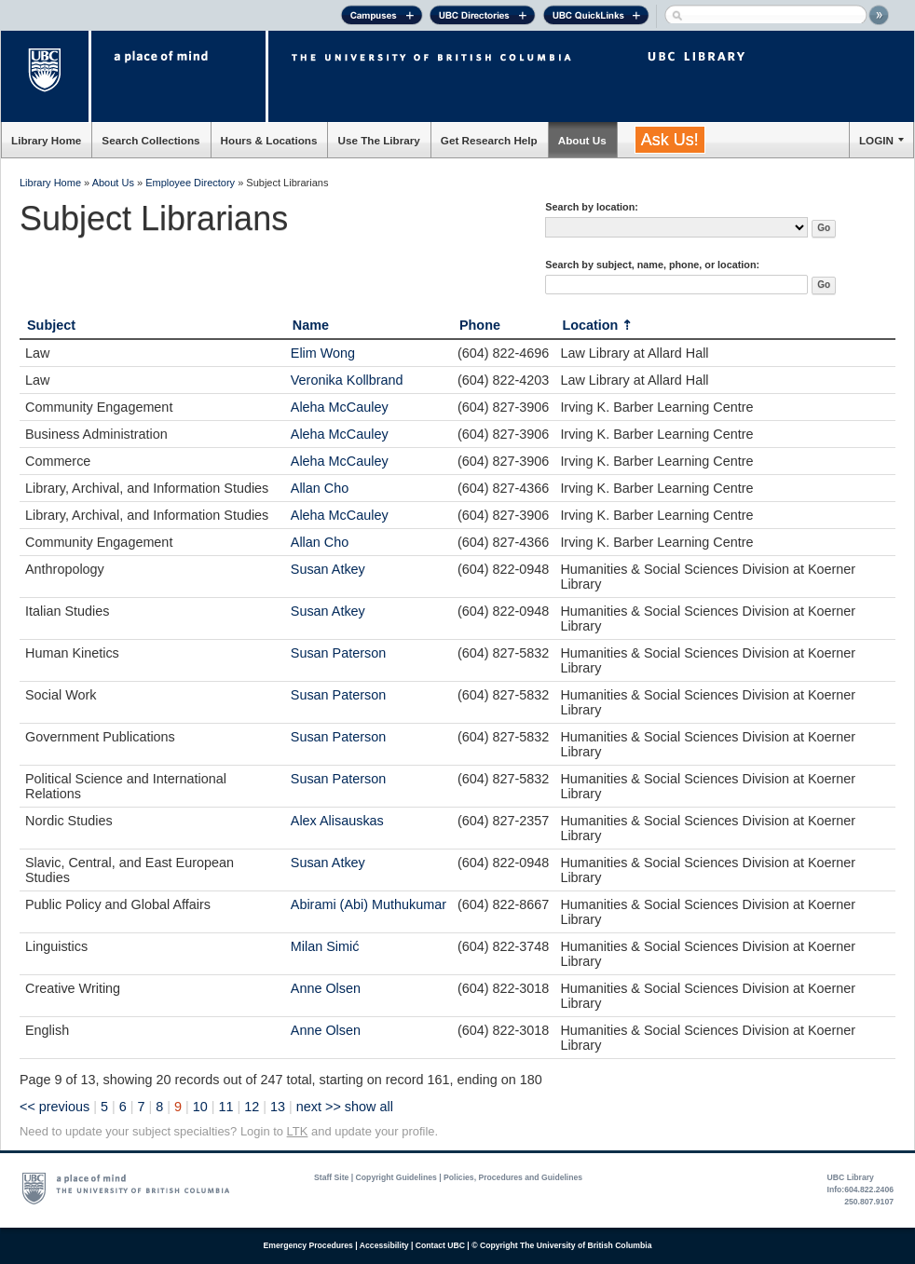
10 (200, 1106)
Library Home (46, 140)
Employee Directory (190, 182)
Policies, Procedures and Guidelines (513, 1177)
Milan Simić (325, 946)
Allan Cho (319, 488)
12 (251, 1106)
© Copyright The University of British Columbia (561, 1245)
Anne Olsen (326, 988)
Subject (51, 325)
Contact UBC (440, 1245)
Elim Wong (323, 353)
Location (590, 325)
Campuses (381, 18)
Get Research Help (489, 140)
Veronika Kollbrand (347, 380)
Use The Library (378, 140)
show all (369, 1106)
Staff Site (331, 1177)
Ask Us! (670, 139)
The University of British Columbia (46, 76)
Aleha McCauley (340, 407)
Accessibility (384, 1245)
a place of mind (178, 76)
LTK (297, 1131)
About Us (582, 140)
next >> (318, 1106)
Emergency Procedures (308, 1245)
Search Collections (150, 140)
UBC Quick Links (595, 18)
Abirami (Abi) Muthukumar (368, 904)
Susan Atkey (328, 569)
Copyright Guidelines (396, 1177)
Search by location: (591, 206)
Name (311, 325)
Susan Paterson (338, 653)
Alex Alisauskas (337, 820)
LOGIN (876, 140)
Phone (479, 325)
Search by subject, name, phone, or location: (652, 264)
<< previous (54, 1106)
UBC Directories (483, 18)
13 (277, 1106)
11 (226, 1106)
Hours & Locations (269, 140)
